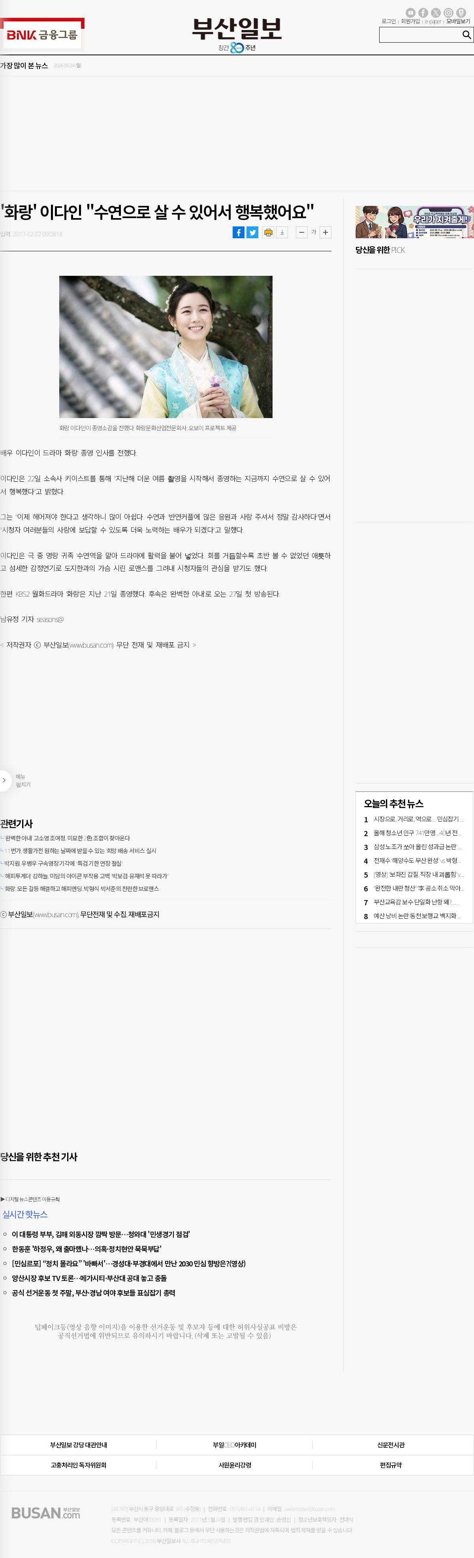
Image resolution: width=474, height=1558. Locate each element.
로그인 (389, 21)
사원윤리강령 (234, 1465)
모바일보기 (458, 21)
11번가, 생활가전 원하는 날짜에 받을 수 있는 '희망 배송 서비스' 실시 (80, 851)
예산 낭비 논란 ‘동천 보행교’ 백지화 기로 (421, 916)
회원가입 (410, 21)
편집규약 (391, 1465)
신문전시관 (390, 1445)
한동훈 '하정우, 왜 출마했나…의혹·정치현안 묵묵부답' (87, 1248)
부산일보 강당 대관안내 (78, 1445)
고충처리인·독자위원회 (78, 1465)
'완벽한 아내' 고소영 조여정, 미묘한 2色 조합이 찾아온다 (67, 838)
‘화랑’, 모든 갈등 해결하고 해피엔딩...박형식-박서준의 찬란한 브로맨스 (81, 889)
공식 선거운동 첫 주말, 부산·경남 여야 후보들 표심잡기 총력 (93, 1292)
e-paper (433, 21)
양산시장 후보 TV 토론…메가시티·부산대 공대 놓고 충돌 (89, 1278)
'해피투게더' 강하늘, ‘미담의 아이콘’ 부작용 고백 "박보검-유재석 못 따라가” (86, 876)
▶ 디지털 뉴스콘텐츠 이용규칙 (30, 1199)
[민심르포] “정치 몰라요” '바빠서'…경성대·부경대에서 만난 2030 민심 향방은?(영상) (129, 1263)
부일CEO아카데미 (234, 1445)
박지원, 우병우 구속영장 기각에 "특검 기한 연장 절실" (63, 863)
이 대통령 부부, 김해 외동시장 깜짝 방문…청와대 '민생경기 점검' (101, 1234)
